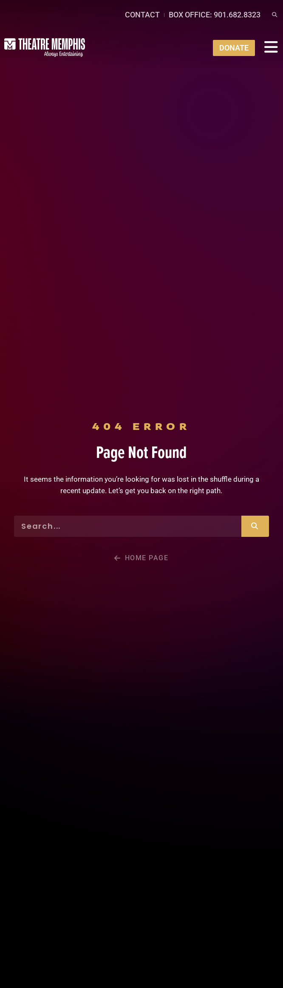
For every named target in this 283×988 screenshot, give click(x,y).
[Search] (255, 526)
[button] (274, 15)
